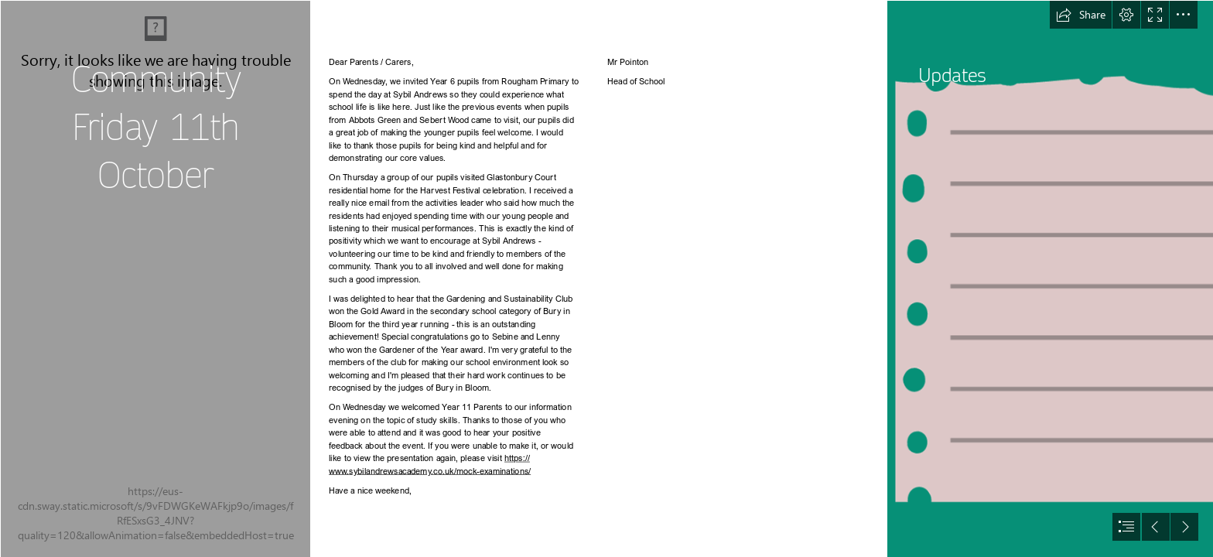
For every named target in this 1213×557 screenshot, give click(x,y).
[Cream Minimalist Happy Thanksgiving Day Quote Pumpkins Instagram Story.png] (154, 278)
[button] (1081, 15)
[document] (606, 278)
